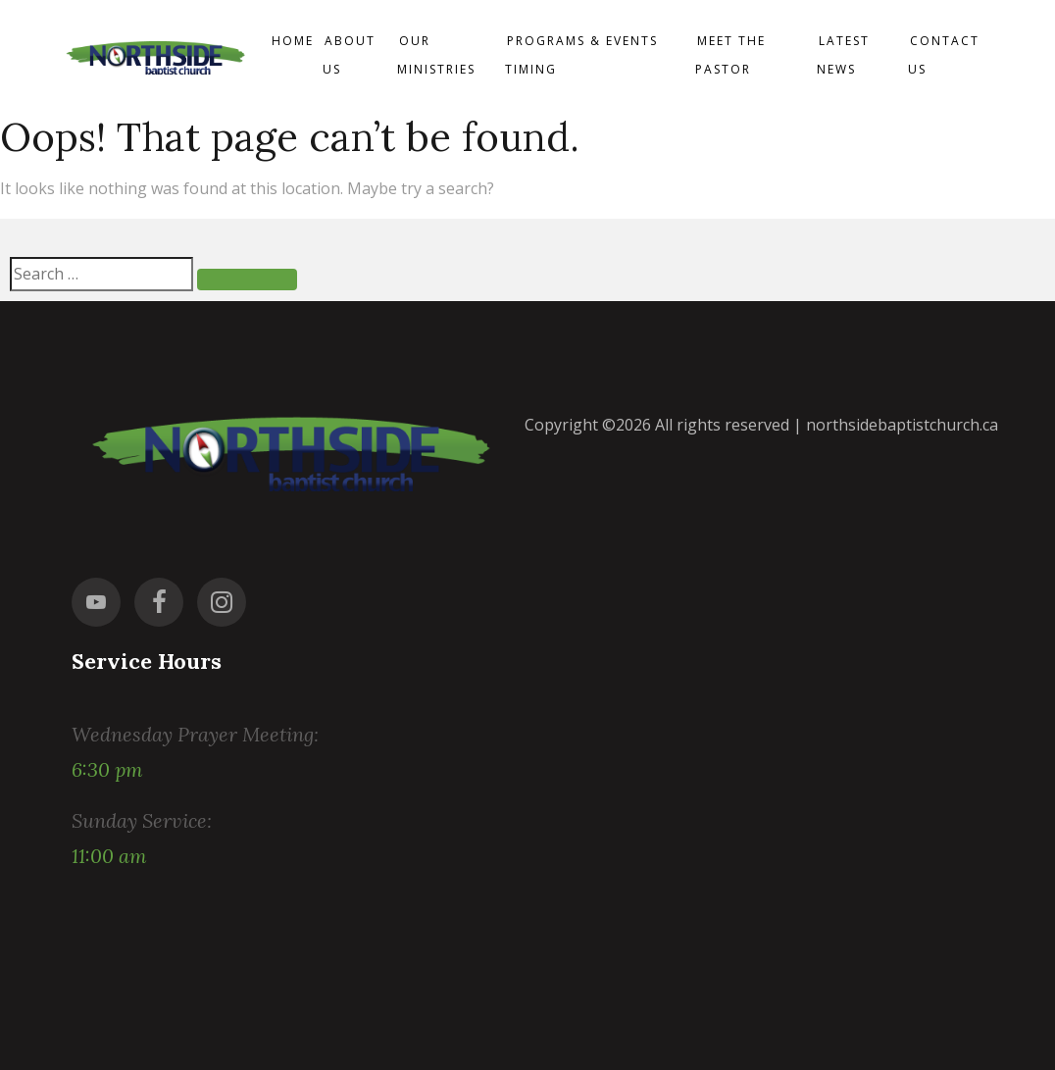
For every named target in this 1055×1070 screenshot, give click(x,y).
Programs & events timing (581, 54)
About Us (349, 54)
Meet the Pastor (730, 54)
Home (293, 40)
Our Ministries (436, 54)
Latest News (843, 54)
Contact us (944, 54)
